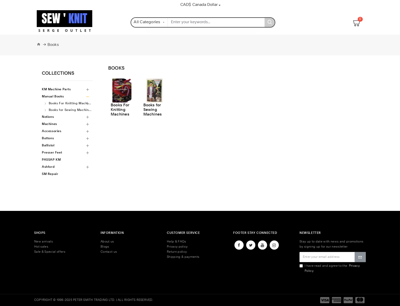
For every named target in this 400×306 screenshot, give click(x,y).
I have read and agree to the (329, 268)
